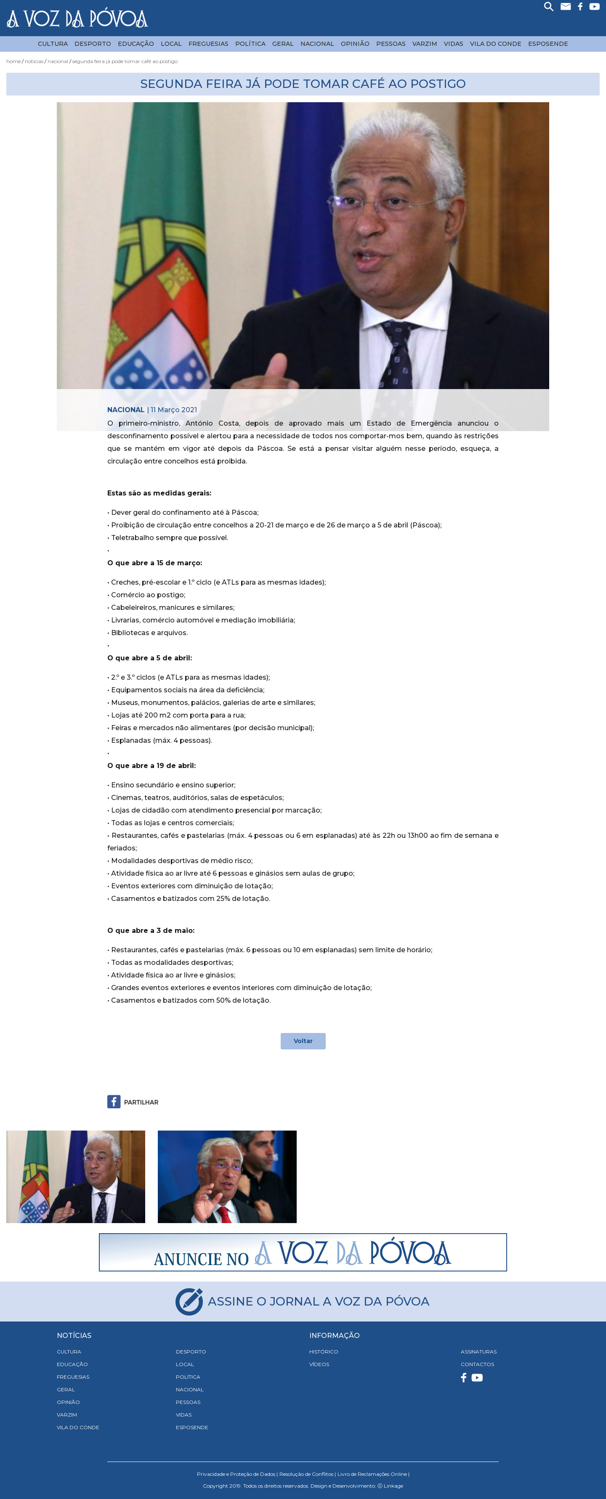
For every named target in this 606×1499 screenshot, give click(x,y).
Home (13, 61)
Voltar (303, 1041)
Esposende (548, 44)
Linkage (393, 1486)
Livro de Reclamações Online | (373, 1474)
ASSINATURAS (479, 1351)
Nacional (317, 44)
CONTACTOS (477, 1364)
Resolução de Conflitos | (307, 1474)
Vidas (453, 44)
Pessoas (391, 44)
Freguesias (209, 44)
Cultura (53, 44)
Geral (283, 44)
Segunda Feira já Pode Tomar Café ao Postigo (125, 61)
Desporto (92, 44)
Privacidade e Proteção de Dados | (237, 1474)
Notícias (34, 61)
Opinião (355, 44)
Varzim (424, 44)
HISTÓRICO (323, 1351)
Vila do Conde (495, 44)
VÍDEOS (319, 1364)
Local (171, 44)
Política (250, 44)
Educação (136, 44)
